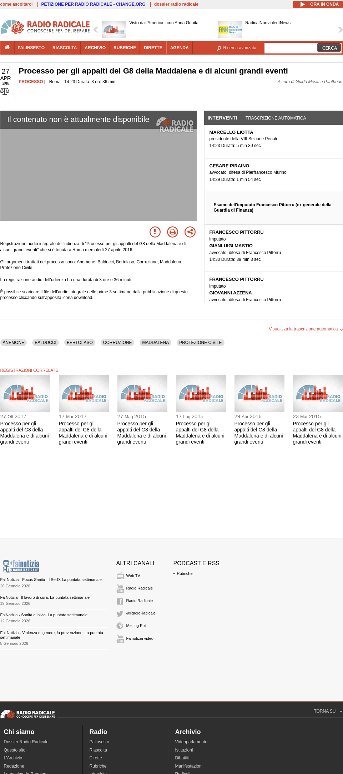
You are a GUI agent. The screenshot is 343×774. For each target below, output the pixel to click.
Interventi (222, 118)
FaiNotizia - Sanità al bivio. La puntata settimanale (44, 615)
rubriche (125, 47)
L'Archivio (13, 757)
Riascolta (98, 750)
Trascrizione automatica (276, 118)
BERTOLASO (80, 342)
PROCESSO (31, 81)
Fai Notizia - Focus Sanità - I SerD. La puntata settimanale (51, 579)
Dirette (96, 757)
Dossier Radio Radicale (26, 741)
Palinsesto (99, 741)
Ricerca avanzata (240, 47)
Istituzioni (184, 750)
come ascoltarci (16, 4)
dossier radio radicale (176, 4)
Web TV (133, 575)
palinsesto (31, 47)
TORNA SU (325, 711)
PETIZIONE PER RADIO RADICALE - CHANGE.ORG (93, 4)
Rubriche (185, 573)
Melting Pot (136, 625)
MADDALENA (155, 342)
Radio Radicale (139, 588)
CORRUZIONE (117, 342)
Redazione (14, 766)
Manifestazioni (189, 766)
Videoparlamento (191, 741)
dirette (153, 47)
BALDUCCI (45, 342)
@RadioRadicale (141, 613)
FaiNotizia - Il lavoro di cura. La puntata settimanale (45, 597)
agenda (179, 47)
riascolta (64, 47)
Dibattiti (182, 757)
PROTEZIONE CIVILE (200, 342)
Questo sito (15, 750)
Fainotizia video (139, 638)
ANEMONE (14, 342)
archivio (95, 47)
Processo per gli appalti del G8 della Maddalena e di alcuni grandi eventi (24, 432)
